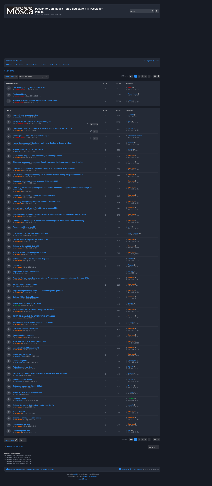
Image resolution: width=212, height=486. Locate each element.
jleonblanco (18, 235)
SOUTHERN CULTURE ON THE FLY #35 (29, 342)
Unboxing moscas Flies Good (25, 329)
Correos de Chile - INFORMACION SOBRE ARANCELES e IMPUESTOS (42, 129)
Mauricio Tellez (20, 356)
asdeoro (17, 151)
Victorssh (131, 143)
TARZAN (130, 128)
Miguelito (131, 322)
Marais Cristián (133, 94)
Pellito (17, 286)
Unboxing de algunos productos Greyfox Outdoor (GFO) (36, 202)
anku (129, 430)
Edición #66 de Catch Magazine (26, 297)
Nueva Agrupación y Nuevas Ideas (27, 392)
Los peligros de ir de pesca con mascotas (30, 233)
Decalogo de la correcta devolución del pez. (31, 136)
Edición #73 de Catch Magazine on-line (29, 252)
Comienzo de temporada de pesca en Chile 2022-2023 (35, 181)
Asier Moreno (19, 362)
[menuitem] (18, 60)
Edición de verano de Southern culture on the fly (33, 405)
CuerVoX (131, 373)
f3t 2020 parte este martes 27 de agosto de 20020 (33, 310)
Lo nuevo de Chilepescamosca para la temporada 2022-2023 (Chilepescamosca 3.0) (48, 175)
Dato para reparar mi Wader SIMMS (27, 386)
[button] (131, 76)
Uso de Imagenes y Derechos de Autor (29, 88)
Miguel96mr (19, 381)
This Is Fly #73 (19, 411)
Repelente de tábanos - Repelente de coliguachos (34, 195)
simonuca (18, 130)
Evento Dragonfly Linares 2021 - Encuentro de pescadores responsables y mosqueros (49, 214)
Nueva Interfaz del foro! (23, 354)
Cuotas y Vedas (19, 399)
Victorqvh (131, 265)
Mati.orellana (19, 400)
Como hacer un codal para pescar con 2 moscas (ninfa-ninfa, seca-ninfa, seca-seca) (48, 221)
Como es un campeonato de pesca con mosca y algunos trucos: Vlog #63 (44, 168)
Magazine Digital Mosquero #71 (26, 348)
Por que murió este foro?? (24, 227)
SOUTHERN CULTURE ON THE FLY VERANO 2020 (34, 316)
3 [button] (142, 76)
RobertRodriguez (133, 233)
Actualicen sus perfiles (22, 367)
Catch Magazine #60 (21, 424)
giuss (129, 121)
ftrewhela (18, 369)
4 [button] (145, 76)
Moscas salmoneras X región (25, 284)
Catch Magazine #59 (21, 431)
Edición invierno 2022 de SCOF (26, 246)
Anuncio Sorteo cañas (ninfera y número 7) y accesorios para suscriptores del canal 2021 (51, 278)
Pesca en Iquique (20, 361)
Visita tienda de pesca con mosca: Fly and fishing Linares (37, 156)
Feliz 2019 (17, 265)
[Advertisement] (85, 39)
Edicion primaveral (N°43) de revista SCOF (31, 240)
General (9, 70)
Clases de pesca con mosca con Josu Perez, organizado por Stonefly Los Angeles (47, 162)
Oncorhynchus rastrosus (23, 335)
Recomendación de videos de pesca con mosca (33, 322)
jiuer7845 (131, 115)
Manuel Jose (19, 89)
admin (130, 87)
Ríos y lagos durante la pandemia (27, 303)
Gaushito (131, 398)
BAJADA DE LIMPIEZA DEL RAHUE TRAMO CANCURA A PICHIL (40, 373)
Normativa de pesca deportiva (25, 115)
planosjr (18, 305)
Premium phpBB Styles (90, 476)
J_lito (129, 227)
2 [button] (139, 76)
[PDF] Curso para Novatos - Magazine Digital (32, 121)
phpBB (75, 474)
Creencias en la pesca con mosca (27, 418)
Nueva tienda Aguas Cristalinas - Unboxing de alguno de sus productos (43, 143)
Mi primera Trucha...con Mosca (26, 272)
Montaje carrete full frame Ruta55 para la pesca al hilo (35, 208)
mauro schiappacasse (135, 135)
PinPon (17, 273)
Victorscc (131, 258)
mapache (18, 117)
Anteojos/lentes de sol (22, 380)
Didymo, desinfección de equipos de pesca (31, 259)
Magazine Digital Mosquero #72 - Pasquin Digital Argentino (38, 291)
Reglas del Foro (19, 94)
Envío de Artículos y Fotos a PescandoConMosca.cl (35, 100)
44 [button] (155, 76)
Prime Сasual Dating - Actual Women (28, 149)
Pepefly (130, 100)
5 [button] (149, 76)
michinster (18, 229)
